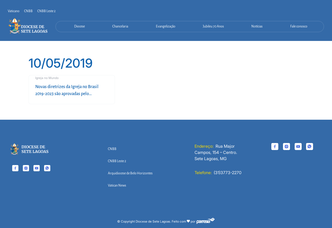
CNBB (28, 11)
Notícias (256, 26)
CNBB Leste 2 (46, 11)
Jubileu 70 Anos (213, 26)
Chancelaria (120, 26)
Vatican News (117, 185)
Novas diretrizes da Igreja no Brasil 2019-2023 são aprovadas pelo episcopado (67, 93)
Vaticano (13, 11)
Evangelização (165, 26)
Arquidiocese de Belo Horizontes (130, 173)
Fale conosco (298, 26)
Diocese (79, 26)
